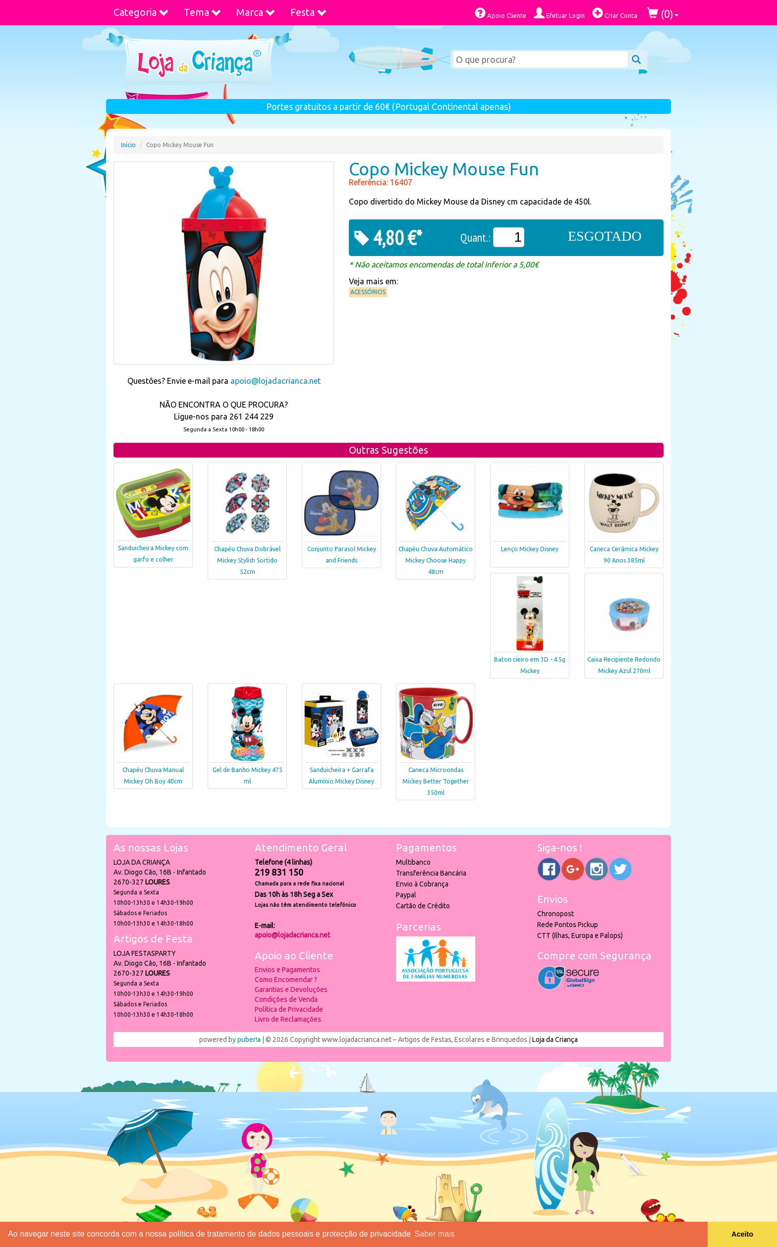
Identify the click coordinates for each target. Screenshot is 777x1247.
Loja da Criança (555, 1039)
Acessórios (368, 292)
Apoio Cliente (500, 13)
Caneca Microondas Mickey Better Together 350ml (435, 781)
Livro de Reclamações (288, 1019)
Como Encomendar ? (286, 980)
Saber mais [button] (435, 1234)
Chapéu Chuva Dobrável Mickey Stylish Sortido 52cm (247, 560)
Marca (256, 12)
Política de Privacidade (289, 1009)
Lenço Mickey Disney (529, 549)
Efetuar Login (559, 13)
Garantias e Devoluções (291, 989)
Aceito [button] (742, 1234)
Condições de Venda (286, 999)
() (662, 13)
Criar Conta (614, 13)
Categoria (141, 12)
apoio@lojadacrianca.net (275, 380)
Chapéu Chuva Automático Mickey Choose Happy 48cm (435, 560)
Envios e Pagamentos (287, 970)
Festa (308, 12)
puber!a (249, 1039)
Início (128, 145)
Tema (203, 12)
